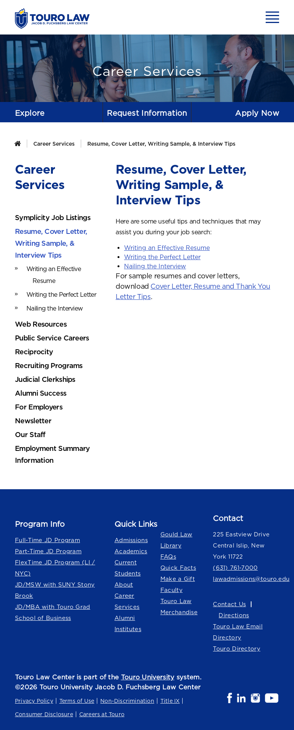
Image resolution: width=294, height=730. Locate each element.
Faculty (171, 590)
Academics (130, 551)
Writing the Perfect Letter (162, 256)
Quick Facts (178, 567)
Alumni (124, 618)
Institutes (127, 629)
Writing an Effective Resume (167, 247)
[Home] (17, 144)
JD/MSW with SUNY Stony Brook (55, 590)
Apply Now (257, 113)
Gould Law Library (176, 540)
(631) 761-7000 (235, 567)
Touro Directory (236, 648)
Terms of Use (76, 701)
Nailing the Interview (155, 266)
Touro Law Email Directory (238, 632)
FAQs (168, 556)
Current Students (127, 568)
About (123, 584)
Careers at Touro (101, 714)
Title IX (170, 701)
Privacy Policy (34, 701)
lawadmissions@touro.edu (246, 578)
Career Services (54, 143)
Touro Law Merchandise (179, 606)
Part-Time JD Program (48, 551)
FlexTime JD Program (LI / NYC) (55, 568)
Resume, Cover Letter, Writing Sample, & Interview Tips (161, 143)
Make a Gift (177, 578)
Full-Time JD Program (47, 540)
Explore (30, 113)
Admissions (131, 540)
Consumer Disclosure (44, 714)
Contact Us (229, 604)
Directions (234, 615)
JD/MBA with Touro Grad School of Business (52, 612)
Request (147, 113)
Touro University (148, 677)
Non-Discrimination (127, 701)
